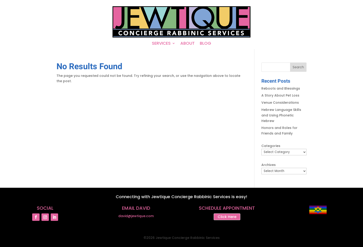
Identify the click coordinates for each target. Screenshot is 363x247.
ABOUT (187, 44)
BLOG (205, 44)
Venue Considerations (280, 102)
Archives (268, 165)
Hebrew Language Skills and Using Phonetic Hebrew (281, 115)
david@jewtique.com (136, 216)
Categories (270, 146)
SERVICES (161, 44)
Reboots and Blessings (280, 88)
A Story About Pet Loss (280, 95)
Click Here (227, 216)
